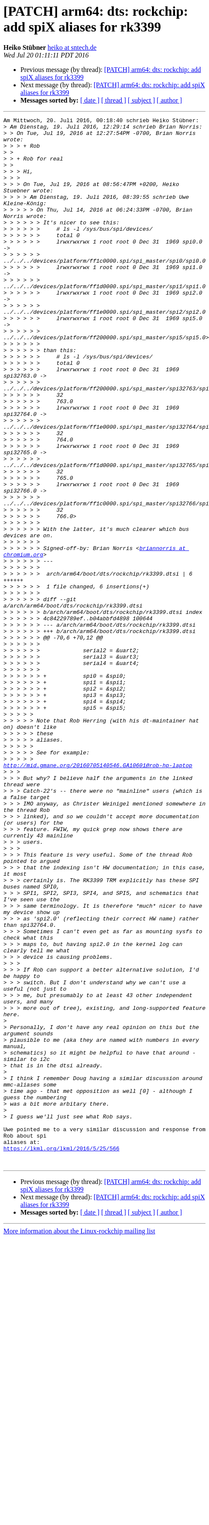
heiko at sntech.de (72, 47)
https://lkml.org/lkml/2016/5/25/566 (61, 1355)
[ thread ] (113, 100)
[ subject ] (141, 100)
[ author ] (169, 100)
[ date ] (89, 100)
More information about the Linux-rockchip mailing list (79, 1440)
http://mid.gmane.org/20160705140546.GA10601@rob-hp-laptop (97, 895)
